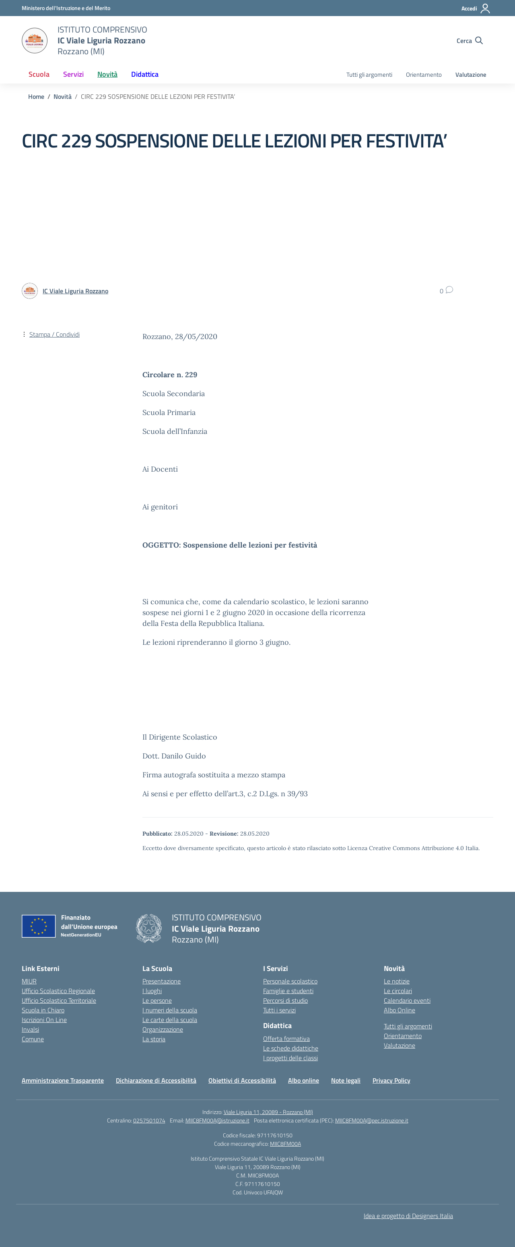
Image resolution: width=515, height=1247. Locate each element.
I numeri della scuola (169, 1010)
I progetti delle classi (290, 1058)
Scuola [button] (39, 74)
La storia (153, 1039)
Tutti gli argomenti (369, 74)
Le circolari (398, 991)
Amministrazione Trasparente (63, 1080)
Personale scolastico (290, 981)
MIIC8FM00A (285, 1143)
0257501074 (149, 1120)
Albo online (303, 1080)
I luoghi (152, 991)
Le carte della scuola (169, 1019)
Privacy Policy (391, 1080)
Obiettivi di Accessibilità (242, 1080)
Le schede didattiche (290, 1048)
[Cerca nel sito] (469, 40)
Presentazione (161, 981)
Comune (33, 1039)
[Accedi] (476, 8)
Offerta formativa (286, 1038)
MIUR (29, 981)
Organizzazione (162, 1029)
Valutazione (470, 74)
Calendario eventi (407, 1000)
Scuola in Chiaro (43, 1010)
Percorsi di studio (285, 1000)
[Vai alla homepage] (34, 40)
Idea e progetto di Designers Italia (408, 1215)
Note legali (345, 1080)
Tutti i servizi (279, 1010)
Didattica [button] (145, 74)
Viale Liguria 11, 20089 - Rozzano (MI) (268, 1112)
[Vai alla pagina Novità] (63, 96)
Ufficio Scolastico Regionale (58, 991)
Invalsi (30, 1029)
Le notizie (397, 981)
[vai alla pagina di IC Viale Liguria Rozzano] (75, 291)
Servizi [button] (73, 74)
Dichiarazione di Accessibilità (156, 1080)
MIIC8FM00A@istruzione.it (217, 1120)
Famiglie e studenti (288, 991)
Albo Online (399, 1010)
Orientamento (424, 74)
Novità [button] (107, 74)
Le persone (157, 1000)
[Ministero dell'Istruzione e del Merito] (66, 8)
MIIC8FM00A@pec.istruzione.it (371, 1120)
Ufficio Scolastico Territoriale (59, 1000)
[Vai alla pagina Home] (36, 96)
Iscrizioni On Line (44, 1019)
